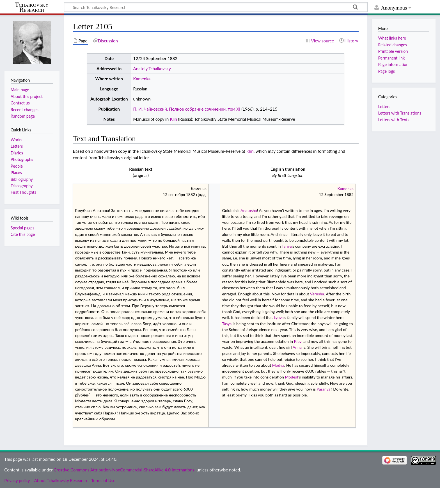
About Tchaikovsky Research (60, 480)
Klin (173, 119)
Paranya (323, 389)
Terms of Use (103, 480)
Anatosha (248, 210)
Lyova (279, 317)
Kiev (298, 341)
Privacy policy (17, 480)
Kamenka (142, 78)
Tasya (227, 323)
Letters (384, 106)
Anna (297, 347)
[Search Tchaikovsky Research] (215, 7)
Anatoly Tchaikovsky (152, 68)
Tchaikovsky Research (32, 7)
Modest (291, 377)
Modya (278, 365)
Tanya (287, 246)
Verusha (317, 293)
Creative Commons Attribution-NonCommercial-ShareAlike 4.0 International (124, 469)
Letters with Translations (399, 113)
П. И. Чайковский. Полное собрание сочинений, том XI (186, 108)
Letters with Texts (393, 119)
